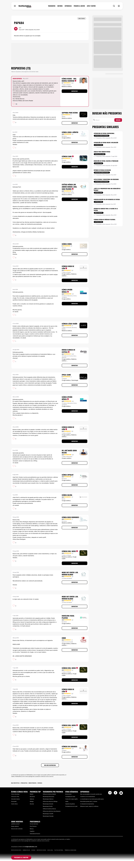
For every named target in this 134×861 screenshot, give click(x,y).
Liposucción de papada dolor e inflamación (106, 142)
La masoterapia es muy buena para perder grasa (92, 799)
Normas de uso (26, 850)
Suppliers (32, 831)
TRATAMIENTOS (51, 6)
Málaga (32, 801)
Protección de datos (16, 850)
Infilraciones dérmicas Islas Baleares (51, 811)
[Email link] (121, 793)
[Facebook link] (115, 793)
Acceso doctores (34, 824)
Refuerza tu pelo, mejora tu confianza (89, 806)
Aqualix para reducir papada (102, 152)
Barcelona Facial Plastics (68, 617)
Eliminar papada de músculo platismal (104, 219)
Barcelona (32, 796)
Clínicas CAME (68, 156)
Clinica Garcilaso (15, 794)
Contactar (74, 91)
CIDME (64, 638)
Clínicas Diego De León (68, 267)
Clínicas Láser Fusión (69, 324)
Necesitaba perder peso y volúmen (88, 801)
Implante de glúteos (70, 804)
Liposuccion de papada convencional (104, 133)
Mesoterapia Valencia (48, 799)
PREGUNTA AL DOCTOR (79, 6)
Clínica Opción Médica (67, 290)
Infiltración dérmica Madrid (49, 794)
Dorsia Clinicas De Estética (68, 351)
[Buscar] (105, 120)
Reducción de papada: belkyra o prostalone (106, 161)
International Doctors (35, 833)
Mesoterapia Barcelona (48, 796)
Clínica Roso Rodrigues (70, 517)
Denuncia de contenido (17, 828)
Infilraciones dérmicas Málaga (50, 801)
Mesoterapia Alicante (48, 804)
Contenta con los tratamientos (87, 796)
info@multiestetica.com (31, 846)
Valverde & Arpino (15, 799)
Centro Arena (14, 804)
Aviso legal (50, 850)
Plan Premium (33, 826)
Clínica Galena (67, 495)
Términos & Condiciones (70, 850)
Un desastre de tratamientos (87, 804)
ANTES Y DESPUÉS (91, 6)
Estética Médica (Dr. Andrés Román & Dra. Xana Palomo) (69, 186)
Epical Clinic (66, 375)
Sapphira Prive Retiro (70, 113)
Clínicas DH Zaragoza (69, 746)
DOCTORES (60, 6)
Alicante (32, 804)
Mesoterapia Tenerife (48, 813)
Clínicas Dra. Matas (70, 551)
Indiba (66, 801)
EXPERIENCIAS (68, 6)
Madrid (31, 794)
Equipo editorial (15, 826)
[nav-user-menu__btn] (118, 6)
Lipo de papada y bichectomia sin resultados (106, 179)
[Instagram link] (110, 793)
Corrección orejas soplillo (71, 799)
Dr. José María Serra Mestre (69, 451)
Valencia (32, 799)
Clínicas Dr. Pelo (15, 796)
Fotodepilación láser (70, 796)
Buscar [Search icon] (118, 120)
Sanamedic (14, 801)
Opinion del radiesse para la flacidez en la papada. (106, 209)
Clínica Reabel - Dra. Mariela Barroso (69, 80)
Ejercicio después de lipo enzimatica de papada (107, 199)
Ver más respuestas (50, 765)
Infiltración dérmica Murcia (49, 808)
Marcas (32, 828)
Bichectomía (68, 794)
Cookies (33, 850)
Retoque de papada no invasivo (102, 170)
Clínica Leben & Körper (70, 132)
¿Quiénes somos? (15, 824)
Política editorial (58, 850)
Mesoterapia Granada (48, 816)
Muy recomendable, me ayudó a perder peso (91, 794)
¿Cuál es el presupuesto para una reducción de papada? (107, 189)
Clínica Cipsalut (67, 475)
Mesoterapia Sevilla (48, 806)
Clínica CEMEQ (67, 244)
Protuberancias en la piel (71, 806)
